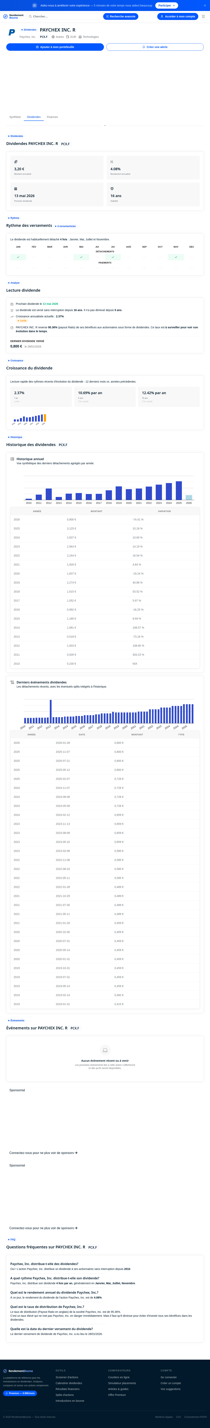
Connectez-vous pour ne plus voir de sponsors (43, 1153)
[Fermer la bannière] (205, 5)
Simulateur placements (122, 1383)
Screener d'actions (67, 1377)
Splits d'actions (65, 1394)
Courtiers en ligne (119, 1377)
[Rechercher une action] (63, 16)
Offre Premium (117, 1394)
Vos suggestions (171, 1389)
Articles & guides (118, 1389)
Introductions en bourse (70, 1400)
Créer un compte (171, 1383)
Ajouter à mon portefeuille (55, 47)
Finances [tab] (52, 117)
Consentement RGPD (195, 1417)
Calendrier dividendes (69, 1383)
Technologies (89, 36)
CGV (178, 1417)
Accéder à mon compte (177, 16)
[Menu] (203, 16)
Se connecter (169, 1377)
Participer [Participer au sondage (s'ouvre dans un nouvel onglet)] (166, 5)
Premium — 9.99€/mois (20, 1393)
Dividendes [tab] (33, 117)
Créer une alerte (155, 47)
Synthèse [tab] (15, 117)
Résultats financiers (68, 1389)
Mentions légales (164, 1417)
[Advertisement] (105, 82)
